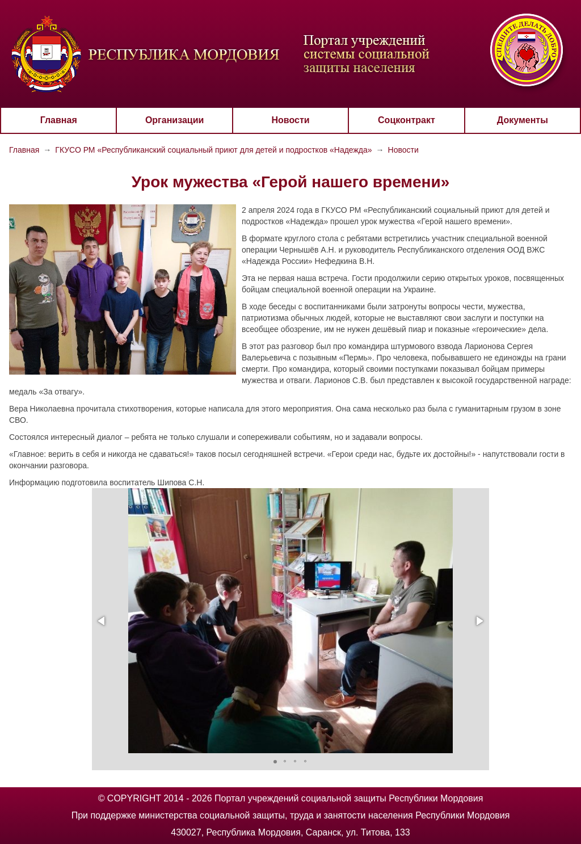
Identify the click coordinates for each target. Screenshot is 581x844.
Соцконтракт (406, 120)
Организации (174, 120)
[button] (102, 621)
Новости (290, 120)
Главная (58, 120)
